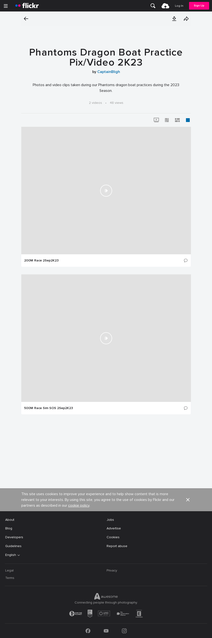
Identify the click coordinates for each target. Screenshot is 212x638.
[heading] (27, 5)
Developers (14, 537)
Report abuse (117, 546)
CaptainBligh (108, 71)
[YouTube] (106, 631)
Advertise (114, 528)
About (9, 520)
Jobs (110, 520)
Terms (9, 578)
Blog (8, 528)
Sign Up (199, 5)
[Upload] (165, 6)
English (10, 555)
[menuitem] (153, 6)
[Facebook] (88, 631)
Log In (179, 6)
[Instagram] (124, 631)
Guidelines (13, 546)
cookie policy (78, 505)
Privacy (112, 570)
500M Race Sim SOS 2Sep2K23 (48, 408)
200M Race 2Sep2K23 (41, 260)
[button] (174, 18)
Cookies (113, 537)
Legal (9, 570)
